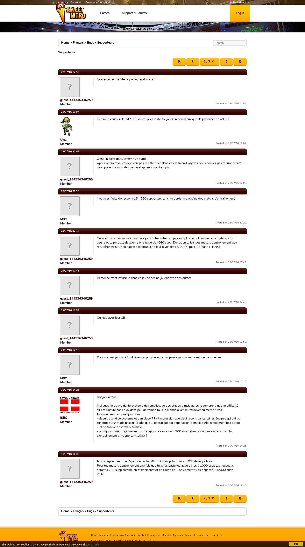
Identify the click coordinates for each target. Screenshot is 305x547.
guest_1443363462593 (77, 100)
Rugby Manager (100, 535)
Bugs (90, 42)
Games (105, 13)
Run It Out (217, 535)
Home (65, 42)
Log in (240, 13)
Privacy (125, 540)
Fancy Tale (204, 535)
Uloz (63, 140)
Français (78, 42)
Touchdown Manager (123, 535)
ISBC (63, 418)
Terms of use (112, 540)
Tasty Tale (190, 535)
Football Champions (148, 535)
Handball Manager (172, 535)
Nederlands (238, 2)
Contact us (97, 540)
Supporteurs (105, 42)
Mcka (63, 219)
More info (93, 545)
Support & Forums (134, 13)
